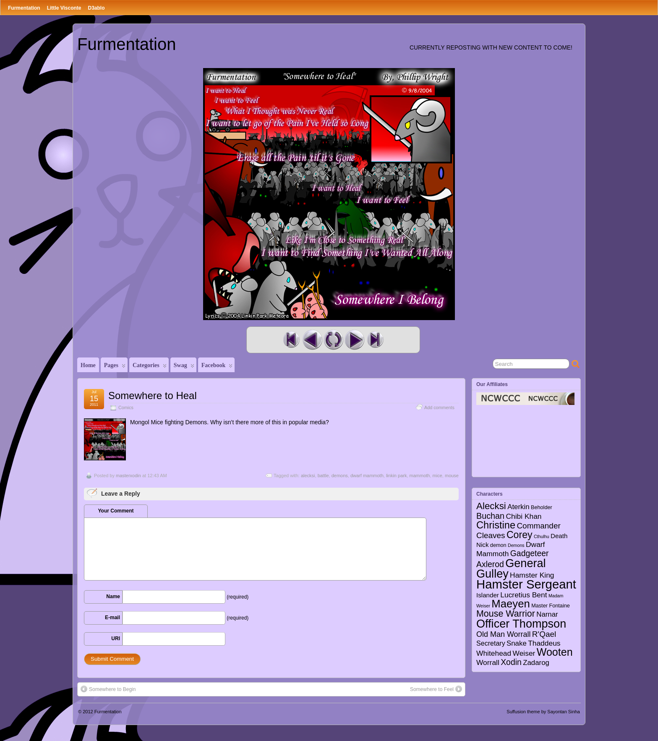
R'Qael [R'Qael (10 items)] (544, 634)
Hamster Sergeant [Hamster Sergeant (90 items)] (526, 584)
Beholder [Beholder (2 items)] (541, 507)
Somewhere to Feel (436, 689)
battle (323, 475)
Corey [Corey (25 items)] (520, 534)
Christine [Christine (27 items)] (495, 525)
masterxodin (128, 475)
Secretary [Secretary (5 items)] (490, 643)
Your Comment (115, 511)
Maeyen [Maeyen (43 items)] (510, 604)
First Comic (291, 339)
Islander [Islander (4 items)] (487, 595)
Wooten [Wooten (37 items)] (555, 652)
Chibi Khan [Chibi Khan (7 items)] (523, 516)
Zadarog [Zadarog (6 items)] (536, 663)
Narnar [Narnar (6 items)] (547, 614)
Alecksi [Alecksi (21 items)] (491, 506)
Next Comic (354, 339)
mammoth (420, 475)
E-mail (112, 617)
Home (88, 365)
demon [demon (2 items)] (498, 545)
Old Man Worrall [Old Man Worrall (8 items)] (503, 634)
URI (115, 638)
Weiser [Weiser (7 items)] (524, 653)
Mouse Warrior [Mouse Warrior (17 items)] (505, 614)
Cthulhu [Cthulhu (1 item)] (541, 536)
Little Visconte (64, 8)
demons (340, 475)
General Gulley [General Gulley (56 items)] (511, 568)
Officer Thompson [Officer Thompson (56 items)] (521, 623)
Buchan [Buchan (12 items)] (490, 515)
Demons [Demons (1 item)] (516, 545)
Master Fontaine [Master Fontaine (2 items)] (550, 606)
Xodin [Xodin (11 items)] (511, 662)
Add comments (439, 407)
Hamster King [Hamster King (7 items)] (532, 575)
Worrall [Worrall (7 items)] (487, 662)
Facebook (217, 367)
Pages (114, 367)
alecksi (308, 475)
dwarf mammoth (367, 475)
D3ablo (96, 8)
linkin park (396, 475)
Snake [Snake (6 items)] (517, 643)
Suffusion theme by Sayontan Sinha (543, 711)
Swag (184, 367)
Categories (150, 367)
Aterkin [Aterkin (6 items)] (518, 507)
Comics (125, 407)
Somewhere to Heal (152, 395)
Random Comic (333, 339)
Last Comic (375, 339)
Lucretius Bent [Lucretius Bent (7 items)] (523, 595)
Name (113, 596)
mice (437, 475)
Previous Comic (312, 339)
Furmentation (24, 8)
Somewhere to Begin (108, 689)
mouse (452, 475)
